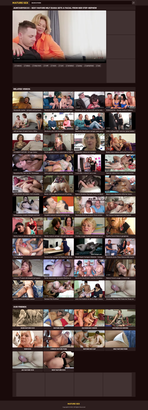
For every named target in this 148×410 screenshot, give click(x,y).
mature (19, 65)
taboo (28, 65)
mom (54, 65)
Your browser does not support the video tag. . (59, 36)
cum (61, 65)
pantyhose (90, 65)
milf (47, 65)
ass (99, 65)
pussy (80, 65)
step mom (37, 65)
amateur (71, 65)
